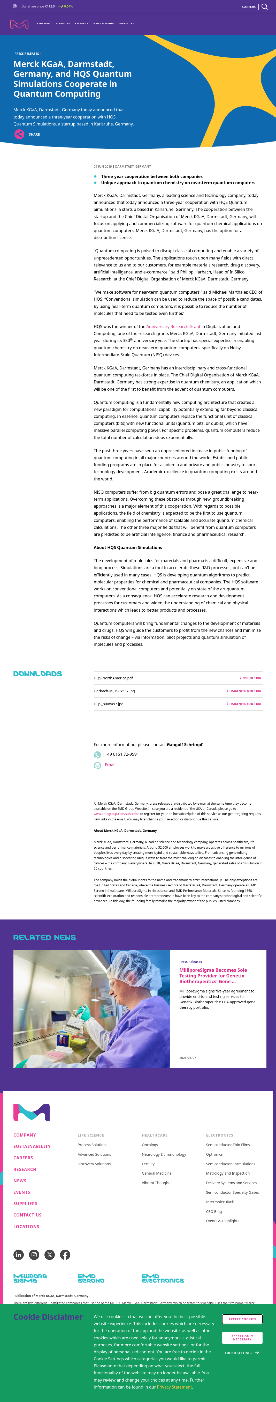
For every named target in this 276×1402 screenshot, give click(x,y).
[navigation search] (265, 7)
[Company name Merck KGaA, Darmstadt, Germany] (19, 24)
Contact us (27, 1215)
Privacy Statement (174, 1387)
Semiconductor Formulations (230, 1164)
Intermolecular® (220, 1202)
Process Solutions (93, 1145)
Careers (23, 1157)
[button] (16, 7)
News (19, 1180)
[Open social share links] (19, 134)
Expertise (63, 23)
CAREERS (249, 7)
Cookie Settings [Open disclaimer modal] (238, 1353)
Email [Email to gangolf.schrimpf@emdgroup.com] (110, 765)
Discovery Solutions (94, 1164)
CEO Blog (214, 1212)
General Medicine (157, 1173)
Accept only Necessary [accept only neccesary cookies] (242, 1337)
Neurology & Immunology (164, 1154)
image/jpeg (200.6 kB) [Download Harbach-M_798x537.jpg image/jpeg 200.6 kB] (244, 691)
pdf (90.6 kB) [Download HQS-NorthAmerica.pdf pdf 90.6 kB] (250, 678)
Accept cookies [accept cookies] (242, 1319)
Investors (126, 23)
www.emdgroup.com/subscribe (117, 814)
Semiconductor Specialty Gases (232, 1192)
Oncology (150, 1145)
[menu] (85, 24)
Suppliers (25, 1203)
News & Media (104, 23)
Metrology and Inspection (228, 1173)
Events (21, 1192)
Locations (26, 1226)
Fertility (148, 1164)
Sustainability (32, 1146)
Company (44, 23)
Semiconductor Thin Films (228, 1145)
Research (82, 23)
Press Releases (26, 53)
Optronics (214, 1154)
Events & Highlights (222, 1221)
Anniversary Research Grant (174, 326)
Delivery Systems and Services (231, 1183)
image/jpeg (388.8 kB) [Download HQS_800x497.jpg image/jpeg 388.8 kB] (244, 704)
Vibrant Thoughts (156, 1183)
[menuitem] (45, 24)
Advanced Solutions (94, 1154)
